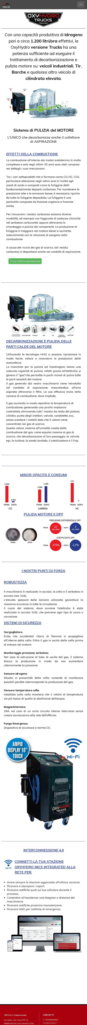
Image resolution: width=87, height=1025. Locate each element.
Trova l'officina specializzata (25, 261)
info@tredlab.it (49, 1023)
